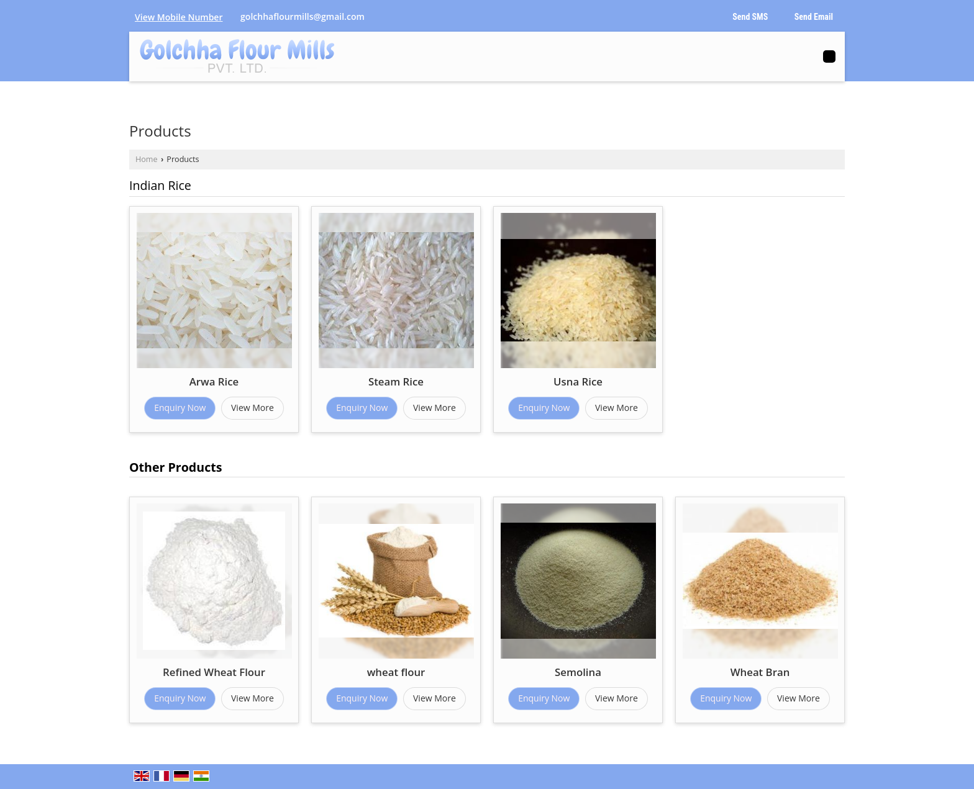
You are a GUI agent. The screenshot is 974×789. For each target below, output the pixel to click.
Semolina (578, 672)
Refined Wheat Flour (214, 672)
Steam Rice (396, 381)
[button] (178, 17)
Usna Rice (578, 381)
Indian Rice (160, 185)
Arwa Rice (214, 381)
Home (146, 159)
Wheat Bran (760, 672)
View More (252, 407)
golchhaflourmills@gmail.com (302, 16)
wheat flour (396, 672)
